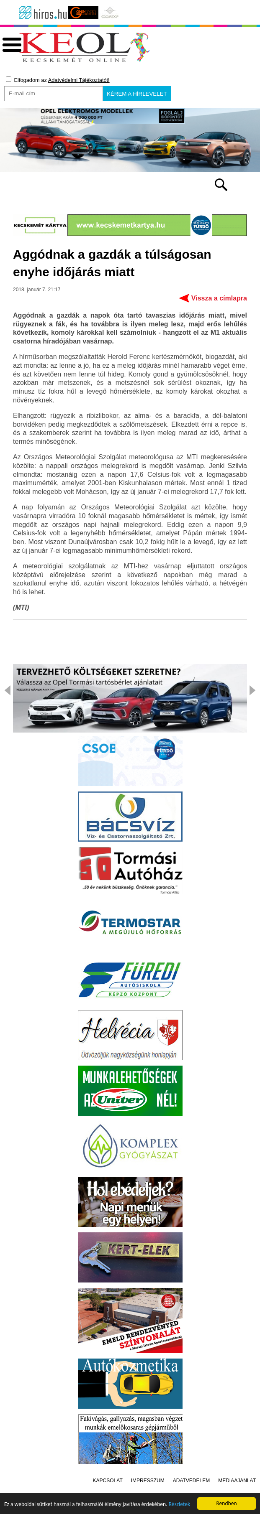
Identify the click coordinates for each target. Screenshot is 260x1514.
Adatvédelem (191, 1482)
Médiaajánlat (237, 1482)
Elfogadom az (58, 79)
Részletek (180, 1506)
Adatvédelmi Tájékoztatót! (79, 80)
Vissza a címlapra (219, 299)
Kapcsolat (108, 1482)
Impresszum (148, 1482)
